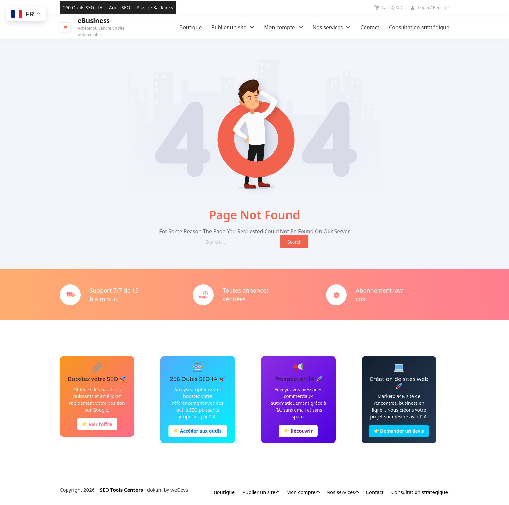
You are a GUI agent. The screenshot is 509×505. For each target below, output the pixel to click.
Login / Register (433, 7)
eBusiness (94, 21)
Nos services (332, 27)
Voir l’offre (97, 424)
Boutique (191, 27)
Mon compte (283, 27)
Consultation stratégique (419, 27)
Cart (392, 7)
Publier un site (232, 27)
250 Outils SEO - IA (83, 8)
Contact (369, 27)
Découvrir (298, 431)
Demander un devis (399, 431)
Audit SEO (119, 8)
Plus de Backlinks (155, 8)
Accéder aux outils (198, 431)
